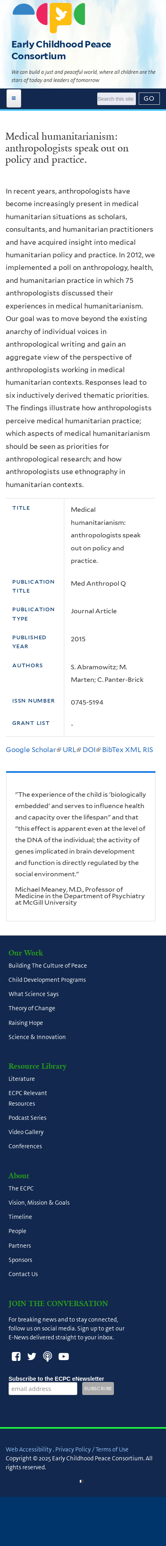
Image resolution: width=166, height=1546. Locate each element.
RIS (148, 750)
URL (72, 750)
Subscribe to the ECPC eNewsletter (56, 1379)
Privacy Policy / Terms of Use (92, 1449)
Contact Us (23, 1274)
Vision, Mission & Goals (39, 1203)
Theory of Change (32, 1009)
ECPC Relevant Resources (28, 1098)
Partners (20, 1246)
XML (133, 750)
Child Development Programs (47, 980)
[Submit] (149, 99)
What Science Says (34, 994)
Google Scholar (33, 750)
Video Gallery (26, 1132)
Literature (22, 1079)
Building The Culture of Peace (48, 966)
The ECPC (21, 1188)
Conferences (25, 1147)
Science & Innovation (37, 1037)
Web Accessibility (29, 1449)
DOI (91, 750)
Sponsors (20, 1260)
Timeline (20, 1217)
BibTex (112, 750)
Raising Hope (26, 1023)
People (17, 1231)
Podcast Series (27, 1118)
